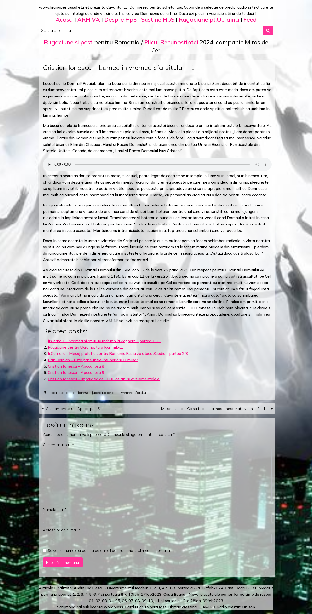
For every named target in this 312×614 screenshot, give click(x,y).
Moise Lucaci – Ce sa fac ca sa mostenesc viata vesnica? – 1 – (215, 408)
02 (98, 600)
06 (124, 600)
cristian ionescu (78, 392)
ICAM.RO (206, 606)
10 (150, 600)
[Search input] (151, 30)
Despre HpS (120, 19)
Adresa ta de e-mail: (62, 529)
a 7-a (195, 587)
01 (91, 600)
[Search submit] (268, 30)
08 (137, 600)
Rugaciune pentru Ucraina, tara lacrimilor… (85, 347)
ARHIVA (88, 19)
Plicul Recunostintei (171, 42)
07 (130, 600)
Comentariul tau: (58, 444)
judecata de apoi (105, 392)
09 (144, 600)
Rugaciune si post (68, 42)
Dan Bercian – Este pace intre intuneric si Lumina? (93, 359)
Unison (248, 606)
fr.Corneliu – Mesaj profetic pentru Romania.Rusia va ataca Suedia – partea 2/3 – (119, 353)
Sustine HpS (157, 19)
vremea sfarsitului (135, 392)
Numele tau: (54, 509)
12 (183, 600)
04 (111, 600)
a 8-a (122, 594)
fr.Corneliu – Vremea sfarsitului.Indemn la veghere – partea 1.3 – (104, 340)
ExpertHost (155, 606)
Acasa (64, 19)
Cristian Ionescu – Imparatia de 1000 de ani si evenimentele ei (104, 378)
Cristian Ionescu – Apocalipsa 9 (76, 372)
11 (157, 600)
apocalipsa (55, 392)
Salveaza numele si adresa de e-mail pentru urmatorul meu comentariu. (109, 550)
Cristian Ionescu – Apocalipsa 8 (76, 366)
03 (104, 600)
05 (117, 600)
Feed (250, 19)
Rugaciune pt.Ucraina (209, 19)
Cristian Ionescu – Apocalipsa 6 (73, 408)
